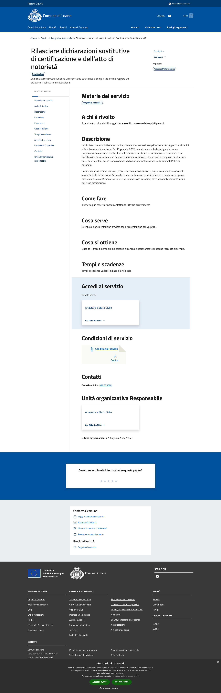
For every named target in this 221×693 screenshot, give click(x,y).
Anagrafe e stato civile (61, 38)
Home (34, 38)
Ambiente (115, 614)
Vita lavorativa (76, 609)
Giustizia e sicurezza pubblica (125, 604)
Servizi (44, 38)
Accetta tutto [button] (100, 682)
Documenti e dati (36, 630)
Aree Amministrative (38, 604)
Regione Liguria (35, 3)
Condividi (159, 51)
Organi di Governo (36, 599)
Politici (31, 620)
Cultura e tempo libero (80, 604)
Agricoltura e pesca (120, 629)
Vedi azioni (160, 57)
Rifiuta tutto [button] (122, 682)
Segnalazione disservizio (81, 655)
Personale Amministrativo (40, 625)
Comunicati (158, 604)
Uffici (30, 609)
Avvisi (156, 609)
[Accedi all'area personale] (179, 3)
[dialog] (110, 676)
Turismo (73, 630)
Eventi (156, 628)
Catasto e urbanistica (79, 625)
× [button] (218, 662)
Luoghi (156, 623)
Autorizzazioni (118, 624)
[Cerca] (190, 15)
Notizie (156, 599)
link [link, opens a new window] (137, 676)
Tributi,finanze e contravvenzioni (126, 609)
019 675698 (105, 385)
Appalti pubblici (76, 620)
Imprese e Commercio (79, 614)
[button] (110, 688)
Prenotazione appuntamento (83, 650)
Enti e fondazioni (36, 614)
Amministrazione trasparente (125, 650)
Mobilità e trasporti (78, 635)
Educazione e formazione (123, 599)
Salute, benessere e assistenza (125, 619)
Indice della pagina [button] (42, 91)
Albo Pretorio (117, 655)
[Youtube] (165, 15)
